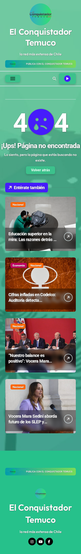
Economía (19, 265)
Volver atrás (40, 170)
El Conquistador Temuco (40, 37)
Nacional (18, 204)
